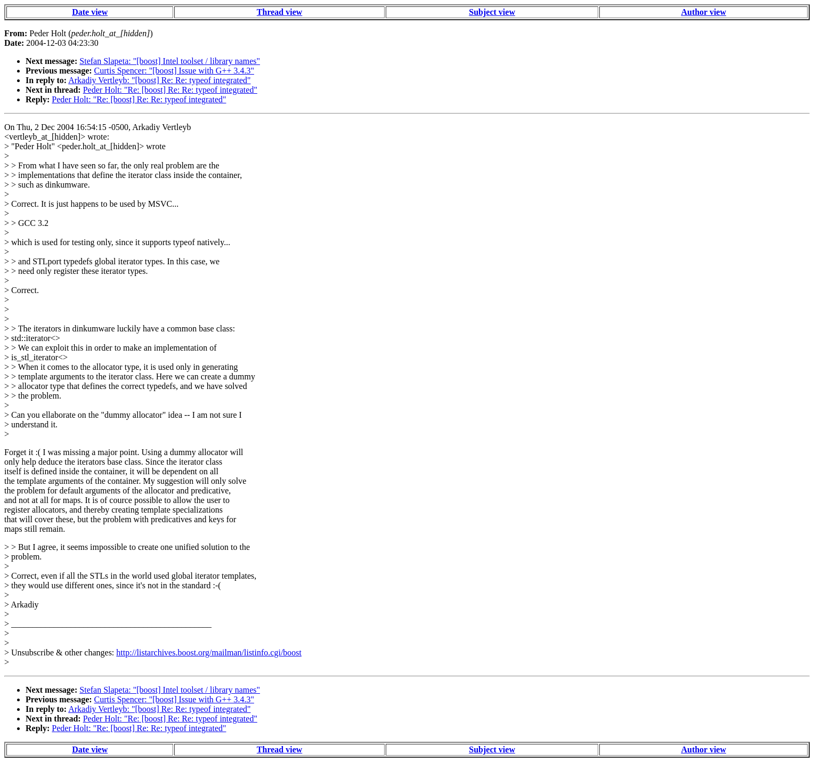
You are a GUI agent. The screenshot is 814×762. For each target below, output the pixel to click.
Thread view (279, 12)
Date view (90, 12)
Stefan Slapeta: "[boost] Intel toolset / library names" (169, 61)
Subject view (492, 12)
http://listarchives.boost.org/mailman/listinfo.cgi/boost (209, 652)
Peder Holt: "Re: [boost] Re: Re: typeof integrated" (170, 89)
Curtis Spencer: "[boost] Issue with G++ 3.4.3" (174, 70)
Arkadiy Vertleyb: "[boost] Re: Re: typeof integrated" (159, 80)
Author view (703, 12)
